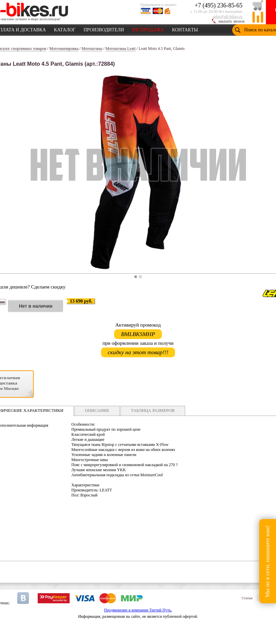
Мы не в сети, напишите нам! (267, 561)
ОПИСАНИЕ (97, 410)
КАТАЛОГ (64, 28)
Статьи (247, 598)
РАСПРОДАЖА (148, 28)
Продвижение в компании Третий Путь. (138, 610)
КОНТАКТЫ (185, 28)
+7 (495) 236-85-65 (218, 5)
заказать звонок (231, 21)
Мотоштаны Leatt (120, 48)
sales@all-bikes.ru (228, 16)
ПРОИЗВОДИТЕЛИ (103, 28)
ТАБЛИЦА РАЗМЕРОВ (153, 410)
